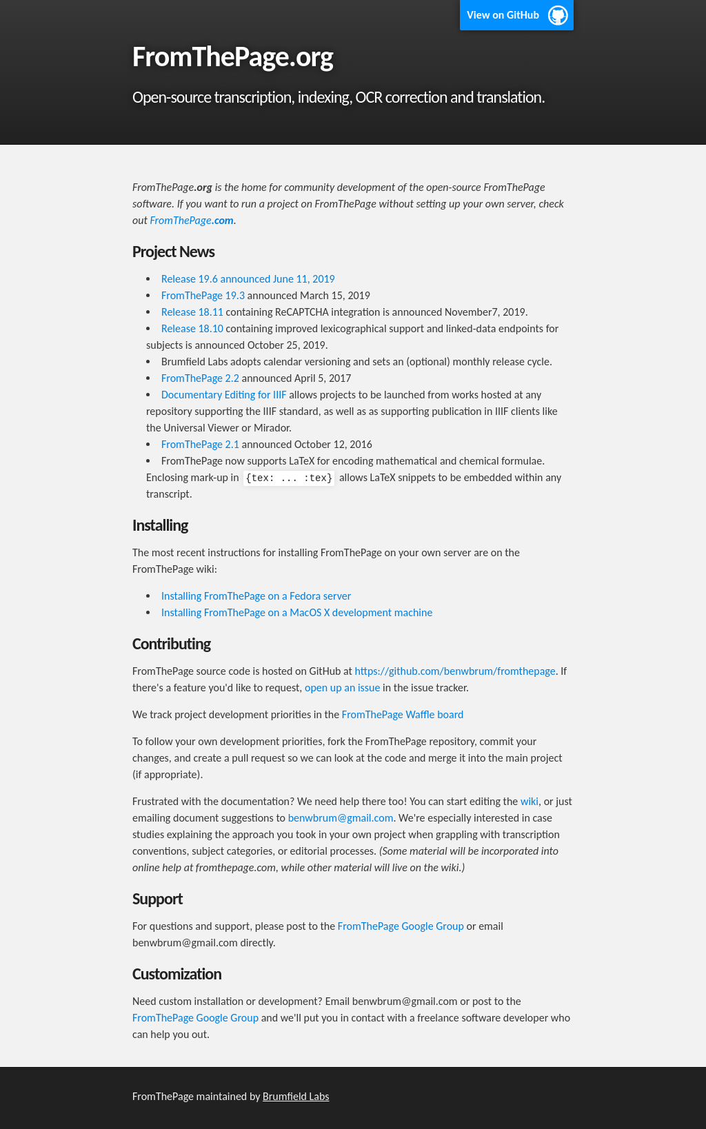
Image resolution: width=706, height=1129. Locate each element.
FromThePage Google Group (401, 926)
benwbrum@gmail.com (341, 817)
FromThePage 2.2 (200, 378)
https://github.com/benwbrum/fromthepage (455, 671)
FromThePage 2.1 (200, 444)
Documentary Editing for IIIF (224, 394)
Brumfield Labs (296, 1096)
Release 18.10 (192, 328)
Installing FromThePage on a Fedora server (256, 595)
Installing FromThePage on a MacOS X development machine (296, 612)
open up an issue (343, 687)
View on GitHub (503, 14)
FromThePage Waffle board (403, 714)
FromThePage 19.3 (203, 295)
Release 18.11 (192, 311)
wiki (529, 801)
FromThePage (191, 220)
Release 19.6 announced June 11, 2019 (248, 278)
